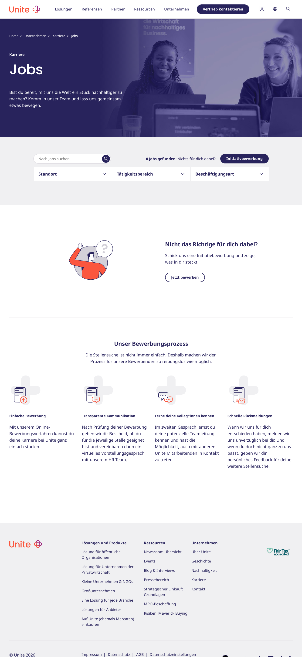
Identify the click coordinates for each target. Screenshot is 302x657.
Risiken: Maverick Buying (165, 613)
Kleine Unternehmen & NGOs (107, 581)
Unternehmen (35, 36)
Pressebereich (156, 579)
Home (13, 36)
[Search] (68, 158)
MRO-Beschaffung (160, 603)
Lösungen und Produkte (103, 542)
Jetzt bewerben (185, 277)
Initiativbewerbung (244, 158)
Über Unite (201, 551)
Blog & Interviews (159, 570)
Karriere (58, 36)
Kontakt (198, 589)
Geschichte (201, 561)
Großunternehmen (98, 590)
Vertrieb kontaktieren (223, 9)
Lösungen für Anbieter (101, 609)
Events (150, 561)
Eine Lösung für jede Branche (107, 600)
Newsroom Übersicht (163, 551)
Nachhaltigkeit (204, 570)
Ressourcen (154, 542)
